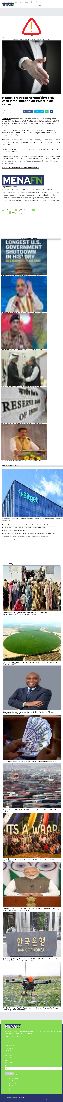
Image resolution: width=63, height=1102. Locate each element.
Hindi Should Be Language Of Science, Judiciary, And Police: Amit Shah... (21, 315)
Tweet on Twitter (39, 114)
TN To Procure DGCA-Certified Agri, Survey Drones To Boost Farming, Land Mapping (30, 1009)
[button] (31, 2)
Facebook (13, 1078)
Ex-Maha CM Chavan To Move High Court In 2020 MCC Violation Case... (21, 463)
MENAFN (6, 122)
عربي (27, 2)
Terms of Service (9, 1045)
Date (5, 114)
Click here (16, 1036)
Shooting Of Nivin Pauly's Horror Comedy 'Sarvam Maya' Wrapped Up (29, 861)
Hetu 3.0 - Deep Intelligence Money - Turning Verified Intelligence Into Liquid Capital (24, 542)
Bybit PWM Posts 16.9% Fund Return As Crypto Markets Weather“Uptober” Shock (23, 530)
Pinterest (13, 1085)
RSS (12, 1090)
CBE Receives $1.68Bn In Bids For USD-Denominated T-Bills (30, 763)
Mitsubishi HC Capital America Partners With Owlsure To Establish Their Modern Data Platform (27, 528)
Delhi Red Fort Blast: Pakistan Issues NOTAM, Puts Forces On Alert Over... (22, 352)
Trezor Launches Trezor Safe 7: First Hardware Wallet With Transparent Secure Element (25, 539)
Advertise (7, 1052)
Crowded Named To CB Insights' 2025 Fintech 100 (15, 533)
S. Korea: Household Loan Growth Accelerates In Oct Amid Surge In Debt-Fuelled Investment (30, 959)
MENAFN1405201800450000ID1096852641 (20, 171)
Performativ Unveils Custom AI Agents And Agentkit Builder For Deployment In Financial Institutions (28, 536)
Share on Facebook (27, 114)
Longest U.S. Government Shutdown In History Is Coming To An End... (21, 278)
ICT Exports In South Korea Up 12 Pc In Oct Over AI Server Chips (29, 812)
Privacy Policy (9, 1048)
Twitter (12, 1080)
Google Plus (14, 1083)
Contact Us (8, 1050)
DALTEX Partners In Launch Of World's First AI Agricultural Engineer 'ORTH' (30, 666)
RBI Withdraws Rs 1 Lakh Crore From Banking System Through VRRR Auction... (24, 426)
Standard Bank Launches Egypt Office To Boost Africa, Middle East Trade (31, 715)
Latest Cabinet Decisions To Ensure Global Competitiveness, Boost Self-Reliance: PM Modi (30, 910)
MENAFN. (13, 1097)
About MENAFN (9, 1055)
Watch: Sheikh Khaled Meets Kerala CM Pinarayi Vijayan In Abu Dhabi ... (21, 389)
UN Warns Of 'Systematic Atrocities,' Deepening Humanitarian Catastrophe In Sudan (32, 616)
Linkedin (13, 1088)
